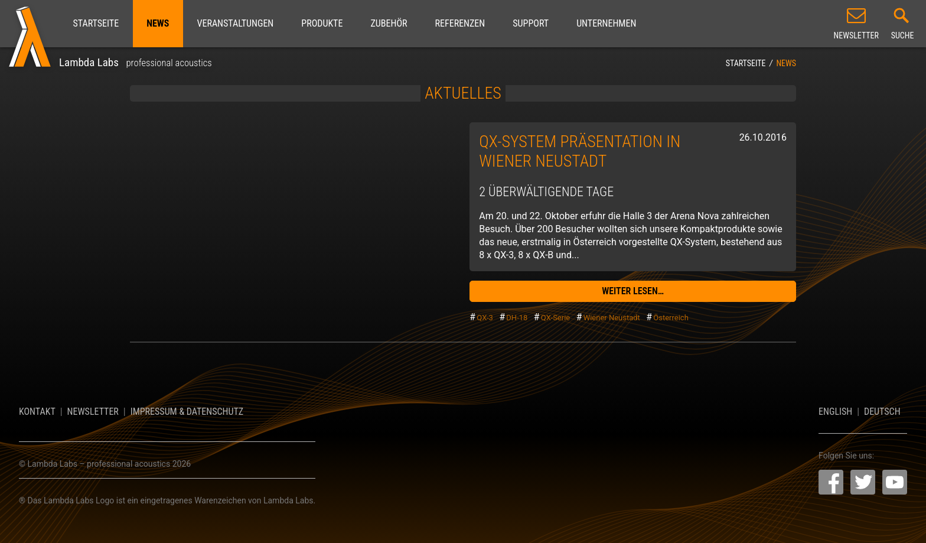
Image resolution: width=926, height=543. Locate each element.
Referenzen (460, 23)
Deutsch (882, 411)
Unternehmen (606, 23)
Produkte (322, 23)
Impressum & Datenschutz (187, 411)
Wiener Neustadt (611, 317)
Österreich (671, 317)
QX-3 (485, 317)
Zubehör (388, 23)
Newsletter (93, 411)
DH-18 (516, 317)
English (835, 411)
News (157, 23)
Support (531, 23)
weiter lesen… (633, 291)
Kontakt (37, 411)
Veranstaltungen (235, 23)
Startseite (96, 23)
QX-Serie (555, 317)
